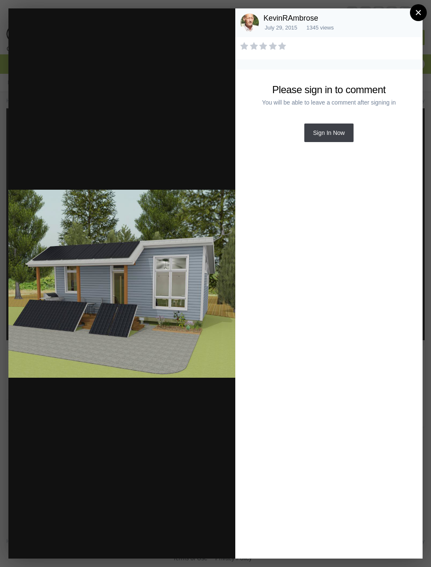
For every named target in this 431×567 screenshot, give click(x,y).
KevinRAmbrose (290, 18)
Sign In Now (329, 132)
